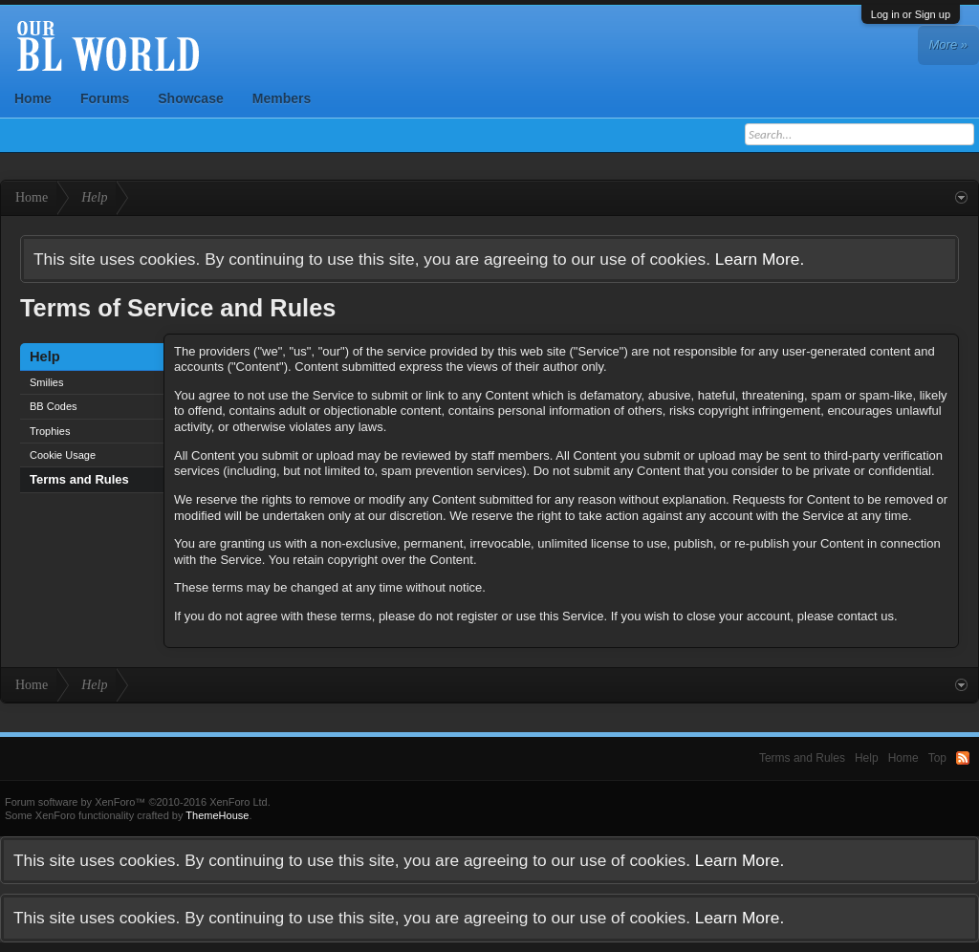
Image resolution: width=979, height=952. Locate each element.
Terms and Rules (79, 479)
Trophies (50, 431)
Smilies (46, 382)
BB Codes (53, 406)
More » (948, 44)
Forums (104, 98)
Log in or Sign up (910, 14)
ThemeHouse (217, 815)
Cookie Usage (63, 455)
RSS (962, 758)
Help (867, 758)
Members (281, 98)
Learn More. (759, 259)
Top (937, 758)
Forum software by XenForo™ (138, 802)
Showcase (190, 98)
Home (33, 98)
